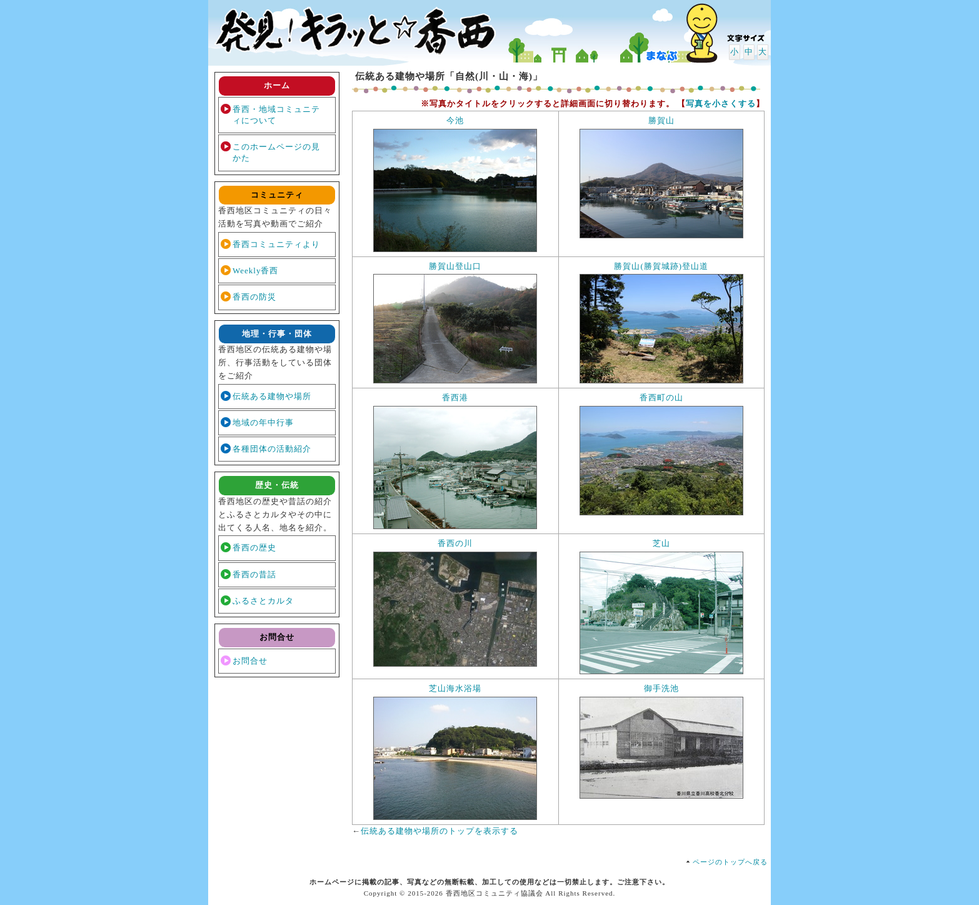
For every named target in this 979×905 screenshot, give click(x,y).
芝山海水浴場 (455, 688)
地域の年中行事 (263, 422)
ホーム (277, 85)
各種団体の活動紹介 (272, 448)
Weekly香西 (255, 270)
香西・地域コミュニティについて (276, 114)
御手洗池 (661, 688)
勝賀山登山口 (455, 266)
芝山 (661, 543)
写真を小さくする (721, 103)
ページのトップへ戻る (730, 862)
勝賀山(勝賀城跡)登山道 (661, 266)
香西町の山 (661, 397)
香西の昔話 (254, 574)
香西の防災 (254, 296)
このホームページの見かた (276, 152)
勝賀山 (661, 120)
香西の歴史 (254, 547)
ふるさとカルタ (263, 600)
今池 (455, 120)
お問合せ (250, 660)
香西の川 (455, 543)
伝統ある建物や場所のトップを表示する (439, 831)
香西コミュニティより (276, 244)
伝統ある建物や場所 (272, 396)
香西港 (455, 397)
